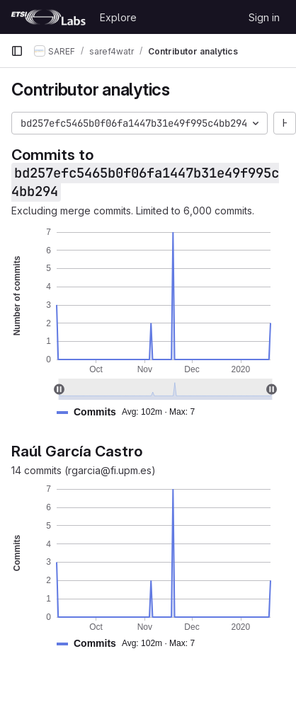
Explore (118, 17)
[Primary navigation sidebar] (17, 51)
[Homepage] (48, 17)
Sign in (264, 17)
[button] (131, 412)
